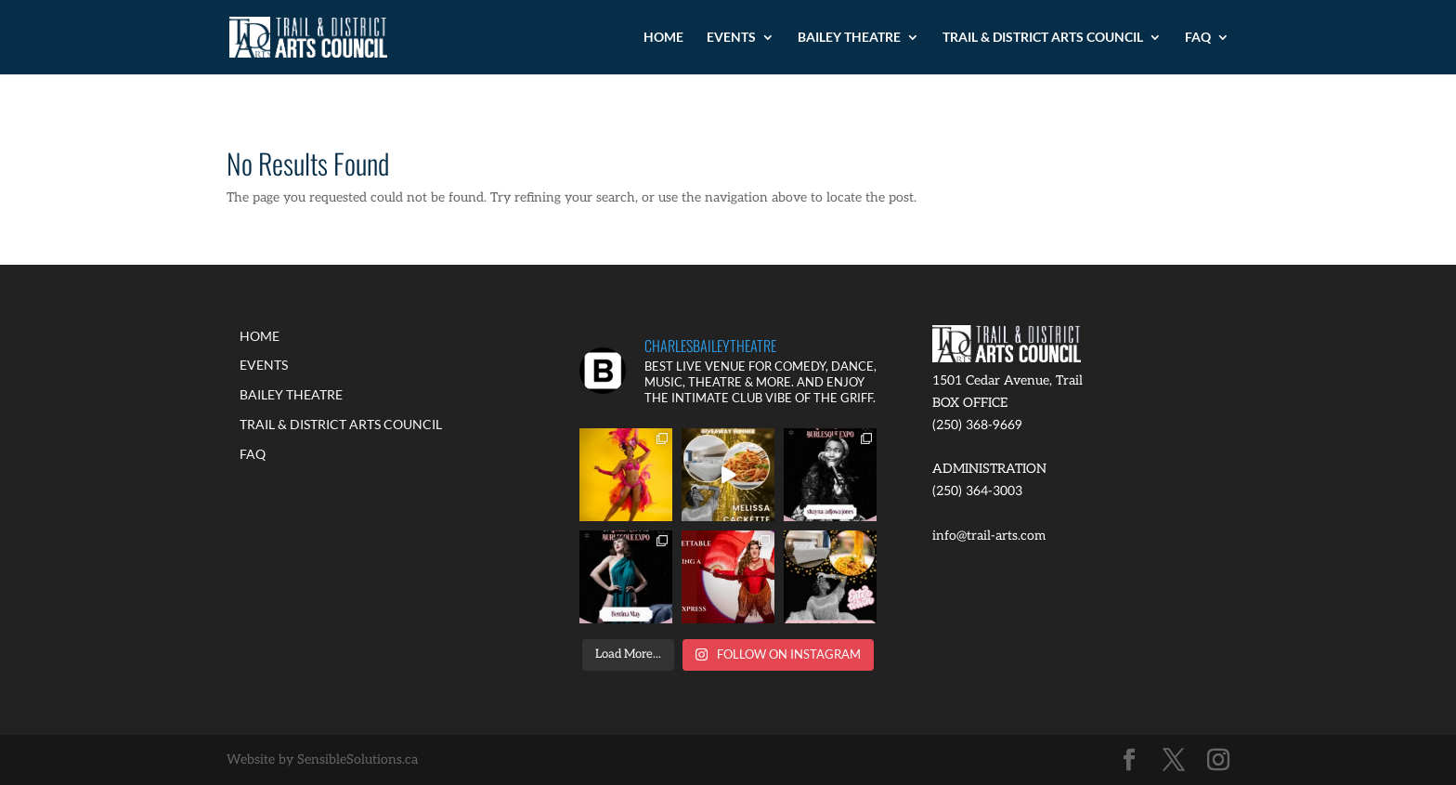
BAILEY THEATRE (849, 38)
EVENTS (731, 38)
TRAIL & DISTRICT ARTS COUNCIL (1042, 38)
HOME (663, 38)
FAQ (1198, 38)
